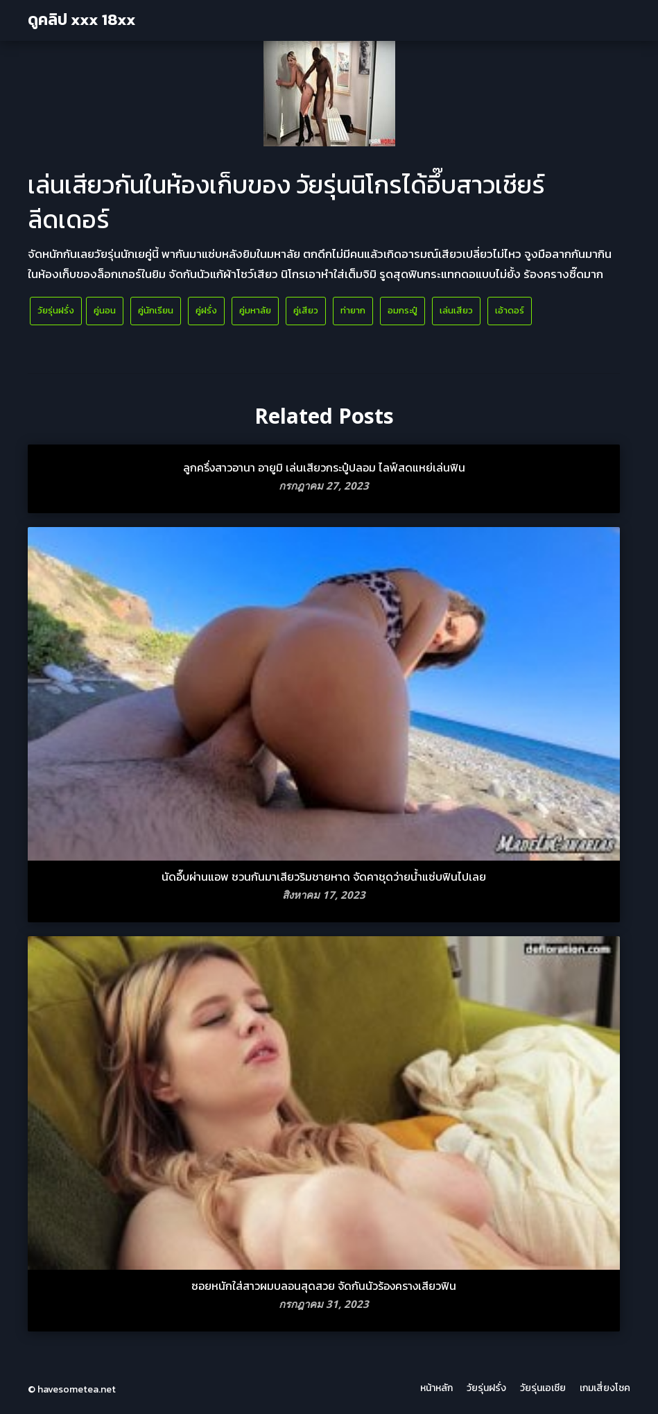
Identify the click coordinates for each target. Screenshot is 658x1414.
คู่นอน (105, 310)
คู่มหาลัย (255, 310)
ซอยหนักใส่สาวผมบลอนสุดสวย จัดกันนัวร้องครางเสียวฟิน (323, 1285)
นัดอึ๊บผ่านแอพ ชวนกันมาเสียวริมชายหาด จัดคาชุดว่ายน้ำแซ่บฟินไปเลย (324, 876)
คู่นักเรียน (155, 310)
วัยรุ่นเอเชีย (543, 1388)
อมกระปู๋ (402, 310)
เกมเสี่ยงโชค (605, 1388)
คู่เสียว (305, 310)
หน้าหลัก (436, 1388)
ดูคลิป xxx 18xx (82, 19)
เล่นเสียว (456, 310)
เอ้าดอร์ (509, 310)
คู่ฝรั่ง (206, 310)
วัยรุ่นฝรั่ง (55, 310)
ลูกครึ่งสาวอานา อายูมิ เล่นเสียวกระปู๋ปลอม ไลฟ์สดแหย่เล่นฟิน (324, 467)
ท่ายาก (352, 310)
